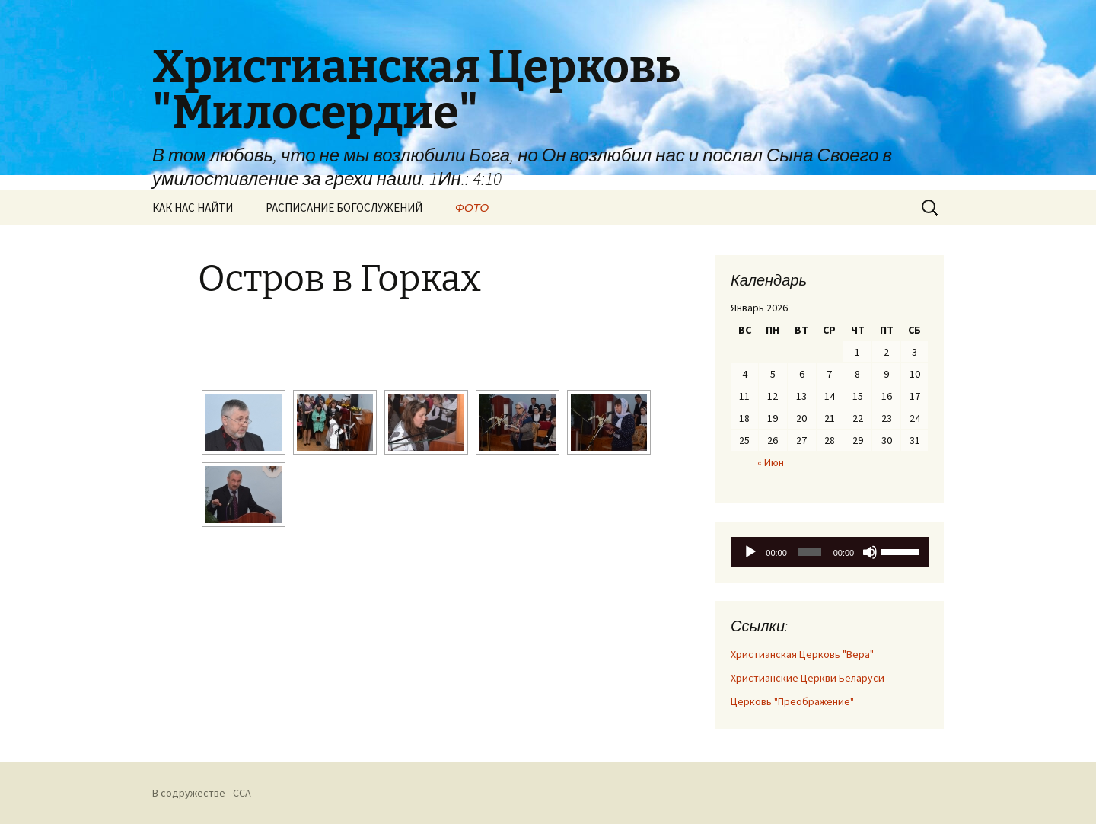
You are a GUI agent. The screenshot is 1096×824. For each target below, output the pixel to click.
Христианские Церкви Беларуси (807, 678)
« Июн (770, 462)
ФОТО (472, 207)
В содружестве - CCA (201, 793)
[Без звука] (870, 552)
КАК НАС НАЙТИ (192, 207)
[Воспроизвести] (750, 552)
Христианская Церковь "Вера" (802, 654)
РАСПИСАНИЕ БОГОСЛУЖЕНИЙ (344, 207)
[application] (830, 552)
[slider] (809, 552)
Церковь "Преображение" (792, 701)
